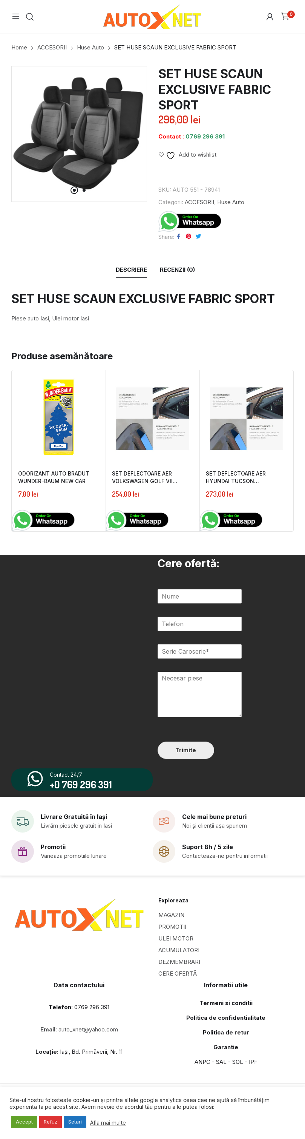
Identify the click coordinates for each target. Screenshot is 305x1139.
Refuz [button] (50, 1122)
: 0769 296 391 (79, 1012)
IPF (253, 1067)
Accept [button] (24, 1122)
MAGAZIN (171, 920)
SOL (237, 1067)
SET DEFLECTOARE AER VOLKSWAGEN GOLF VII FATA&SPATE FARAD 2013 (145, 480)
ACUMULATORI (178, 955)
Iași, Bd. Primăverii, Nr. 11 (79, 1057)
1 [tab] (74, 190)
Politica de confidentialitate (225, 1023)
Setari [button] (75, 1122)
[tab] (131, 270)
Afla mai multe (108, 1122)
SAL (221, 1067)
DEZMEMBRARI (179, 967)
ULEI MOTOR (175, 943)
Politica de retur (226, 1037)
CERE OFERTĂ (177, 978)
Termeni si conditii (226, 1008)
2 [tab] (84, 190)
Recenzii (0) (177, 269)
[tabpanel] (79, 134)
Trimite (185, 750)
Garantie (225, 1052)
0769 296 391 (205, 136)
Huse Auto (230, 202)
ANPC (202, 1067)
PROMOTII (172, 932)
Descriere (131, 269)
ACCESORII (199, 202)
